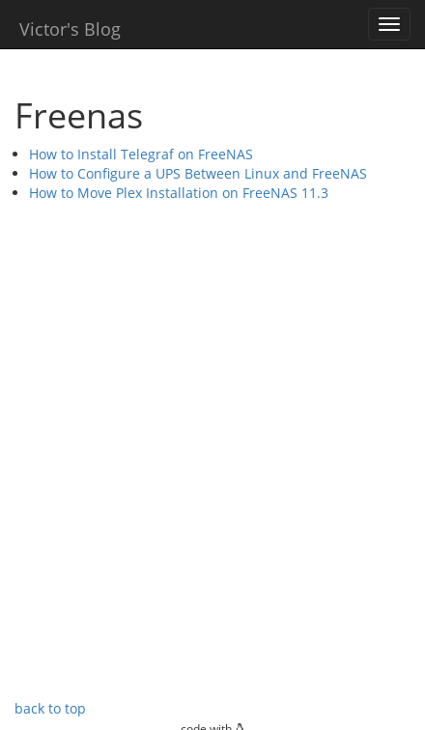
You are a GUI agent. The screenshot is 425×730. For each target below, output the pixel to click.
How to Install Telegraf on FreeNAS (141, 154)
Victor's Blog (70, 29)
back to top (50, 708)
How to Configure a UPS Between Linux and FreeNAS (198, 173)
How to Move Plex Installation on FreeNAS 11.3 (178, 192)
